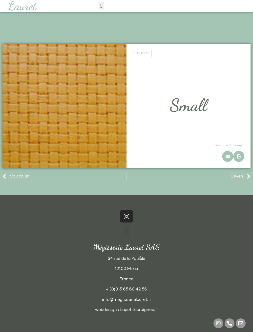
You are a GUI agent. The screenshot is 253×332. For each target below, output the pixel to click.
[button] (101, 6)
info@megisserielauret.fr (126, 300)
